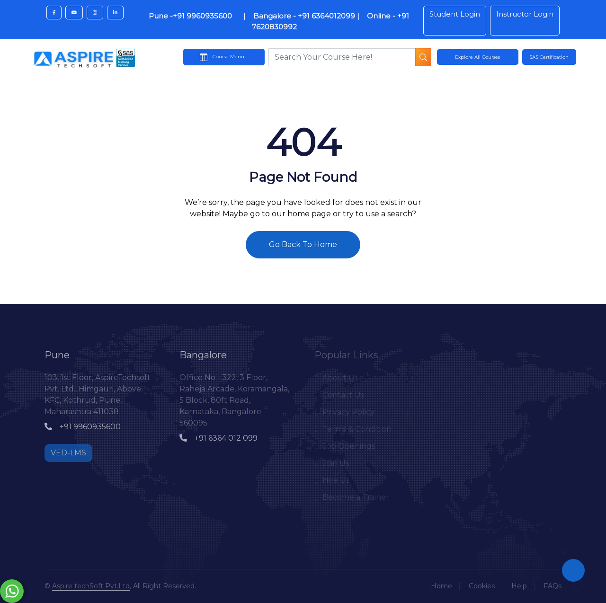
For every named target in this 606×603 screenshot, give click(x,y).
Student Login (454, 13)
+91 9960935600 (83, 426)
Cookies (482, 586)
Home (441, 586)
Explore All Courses (477, 57)
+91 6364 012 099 (218, 438)
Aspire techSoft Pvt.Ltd (91, 586)
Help (519, 586)
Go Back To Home (303, 244)
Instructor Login (524, 13)
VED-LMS (68, 452)
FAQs (552, 586)
